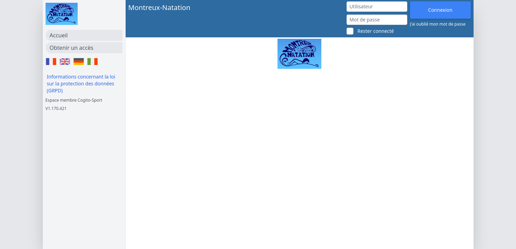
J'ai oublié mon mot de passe (438, 24)
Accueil (59, 35)
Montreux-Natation (159, 7)
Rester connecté (376, 31)
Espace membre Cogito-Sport (74, 100)
